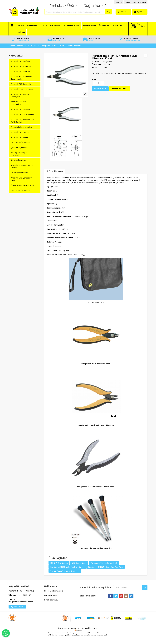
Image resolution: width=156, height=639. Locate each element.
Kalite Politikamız (51, 595)
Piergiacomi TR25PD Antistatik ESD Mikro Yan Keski (114, 57)
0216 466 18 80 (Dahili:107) (23, 591)
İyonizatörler (117, 25)
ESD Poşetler (55, 25)
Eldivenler (43, 25)
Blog (134, 2)
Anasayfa (12, 46)
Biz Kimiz (119, 2)
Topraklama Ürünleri (71, 25)
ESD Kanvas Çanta (96, 302)
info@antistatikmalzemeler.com (21, 602)
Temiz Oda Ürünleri (18, 160)
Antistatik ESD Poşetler (20, 132)
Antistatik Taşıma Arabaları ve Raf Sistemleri (22, 120)
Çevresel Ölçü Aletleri (19, 147)
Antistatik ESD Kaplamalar (21, 84)
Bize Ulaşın (142, 2)
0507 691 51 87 (25, 595)
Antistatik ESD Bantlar (19, 137)
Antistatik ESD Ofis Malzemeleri (18, 103)
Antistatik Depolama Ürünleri (22, 114)
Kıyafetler (20, 25)
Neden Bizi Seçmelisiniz (53, 591)
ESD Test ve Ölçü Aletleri (20, 142)
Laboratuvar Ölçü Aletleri (20, 190)
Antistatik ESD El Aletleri (24, 46)
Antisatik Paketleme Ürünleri (22, 127)
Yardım (127, 2)
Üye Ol (139, 12)
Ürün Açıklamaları (54, 171)
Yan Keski (37, 46)
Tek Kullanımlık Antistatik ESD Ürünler (22, 166)
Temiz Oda (20, 32)
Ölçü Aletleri (104, 25)
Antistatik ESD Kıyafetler (20, 61)
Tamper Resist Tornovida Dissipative (96, 548)
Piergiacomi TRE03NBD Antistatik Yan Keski (95, 487)
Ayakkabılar (32, 25)
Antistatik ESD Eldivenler (20, 71)
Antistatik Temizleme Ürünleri (22, 89)
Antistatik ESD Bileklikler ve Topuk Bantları (21, 77)
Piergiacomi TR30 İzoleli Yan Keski (95, 364)
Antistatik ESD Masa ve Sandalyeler (20, 95)
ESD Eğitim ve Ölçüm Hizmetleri (19, 153)
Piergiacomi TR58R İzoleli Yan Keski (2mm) (96, 425)
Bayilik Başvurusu (51, 600)
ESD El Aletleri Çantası (59, 563)
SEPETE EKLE (100, 88)
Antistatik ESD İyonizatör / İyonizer (21, 179)
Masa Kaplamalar (90, 25)
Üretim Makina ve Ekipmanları (22, 185)
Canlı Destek (17, 606)
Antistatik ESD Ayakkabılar (21, 66)
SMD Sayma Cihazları (19, 173)
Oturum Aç (124, 12)
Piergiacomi (107, 61)
